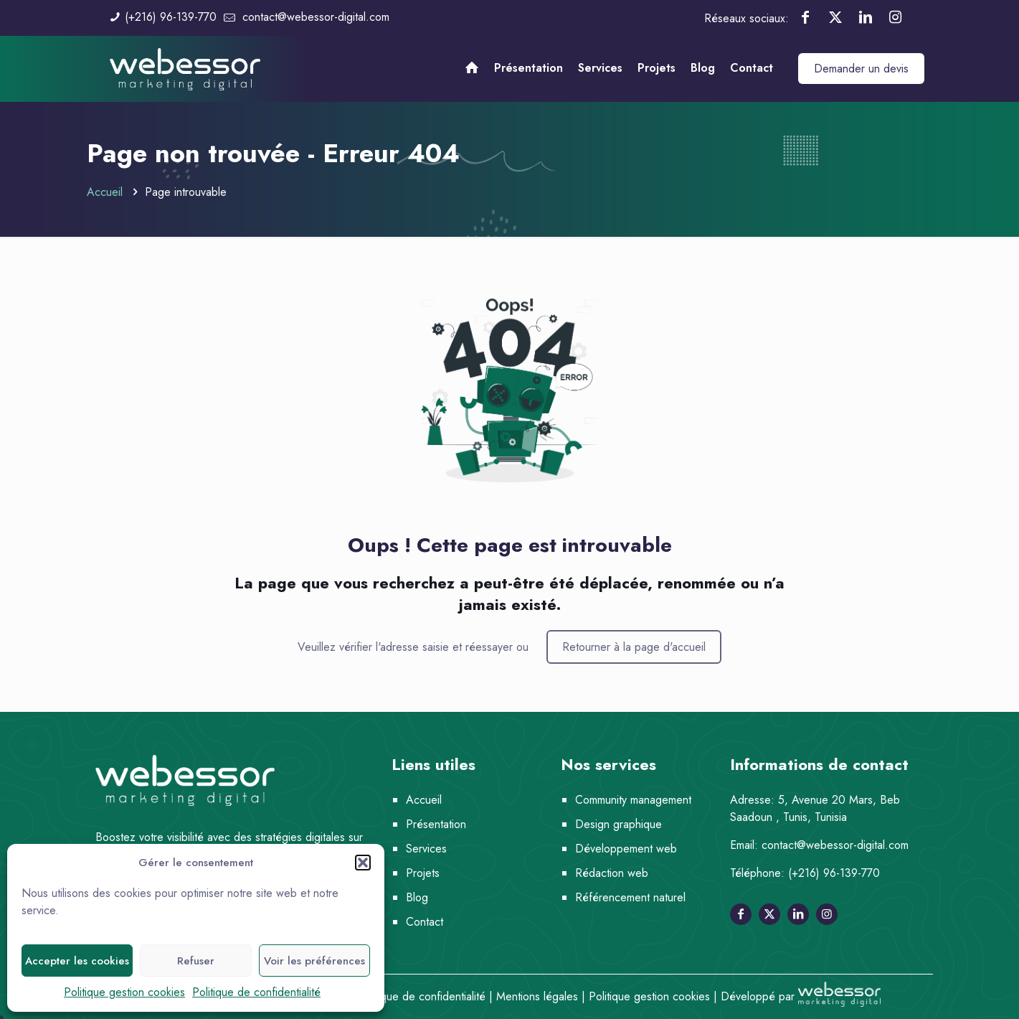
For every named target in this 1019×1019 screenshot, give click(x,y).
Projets (423, 873)
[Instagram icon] (895, 17)
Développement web (626, 848)
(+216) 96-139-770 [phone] (171, 17)
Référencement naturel (630, 897)
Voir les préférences (314, 961)
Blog (417, 897)
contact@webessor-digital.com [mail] (315, 17)
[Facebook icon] (805, 17)
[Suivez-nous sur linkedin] (798, 914)
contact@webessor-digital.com (835, 845)
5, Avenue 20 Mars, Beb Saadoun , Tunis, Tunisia (815, 808)
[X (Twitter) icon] (835, 17)
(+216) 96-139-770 (834, 873)
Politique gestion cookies (124, 992)
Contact (424, 922)
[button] (363, 862)
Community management (633, 800)
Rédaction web (611, 873)
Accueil (105, 192)
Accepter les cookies (77, 961)
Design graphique (618, 824)
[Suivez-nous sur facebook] (741, 914)
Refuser (195, 961)
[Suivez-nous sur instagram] (827, 914)
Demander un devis (861, 68)
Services (426, 848)
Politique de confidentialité (256, 992)
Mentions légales (537, 996)
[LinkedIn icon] (865, 17)
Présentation (436, 824)
